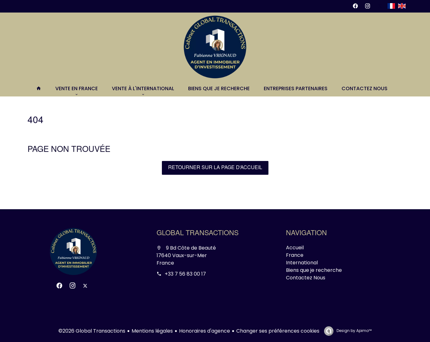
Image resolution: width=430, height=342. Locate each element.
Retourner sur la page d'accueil (215, 167)
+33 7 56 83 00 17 (185, 273)
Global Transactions (198, 233)
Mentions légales (152, 330)
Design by (354, 330)
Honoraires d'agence (204, 330)
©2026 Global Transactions (91, 330)
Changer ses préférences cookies (277, 330)
